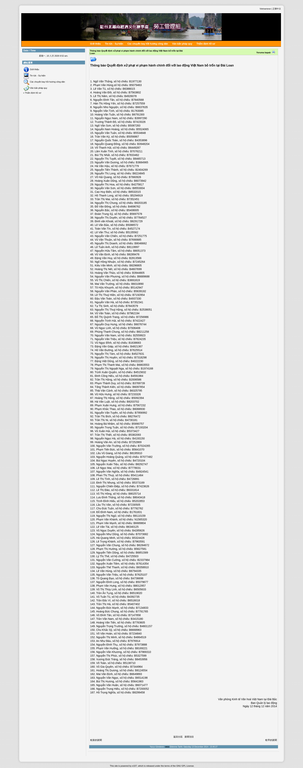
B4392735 (133, 596)
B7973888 (141, 644)
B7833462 (133, 155)
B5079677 (142, 582)
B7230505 (134, 504)
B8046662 (140, 243)
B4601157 (146, 626)
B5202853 (138, 501)
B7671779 (133, 166)
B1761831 (136, 512)
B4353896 (141, 140)
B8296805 (135, 265)
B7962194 (133, 313)
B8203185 (140, 202)
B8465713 (139, 158)
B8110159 (139, 515)
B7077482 (146, 456)
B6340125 (132, 526)
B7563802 (135, 92)
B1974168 (147, 368)
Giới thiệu (95, 43)
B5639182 (140, 291)
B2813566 (135, 258)
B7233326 (135, 394)
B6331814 (133, 490)
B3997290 (141, 118)
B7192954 (138, 294)
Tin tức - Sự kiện (114, 43)
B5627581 (140, 548)
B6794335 (135, 571)
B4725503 (132, 556)
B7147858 (134, 615)
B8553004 (138, 188)
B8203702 (133, 401)
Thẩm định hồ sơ (206, 43)
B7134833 (142, 607)
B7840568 (137, 99)
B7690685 (135, 239)
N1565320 (140, 519)
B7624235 (140, 339)
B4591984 (137, 375)
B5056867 (133, 136)
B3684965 (142, 162)
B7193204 (141, 427)
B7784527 (140, 217)
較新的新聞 (96, 740)
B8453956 (141, 659)
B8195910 (136, 453)
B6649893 (136, 674)
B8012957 (139, 585)
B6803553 (143, 364)
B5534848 (140, 132)
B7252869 (135, 442)
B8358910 (142, 567)
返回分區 (178, 736)
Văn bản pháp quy (182, 43)
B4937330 (135, 298)
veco (167, 747)
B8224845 (139, 173)
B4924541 (142, 471)
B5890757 (138, 423)
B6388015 (129, 88)
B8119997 (133, 247)
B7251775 (140, 236)
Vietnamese (265, 9)
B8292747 (141, 464)
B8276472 (134, 416)
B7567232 (139, 405)
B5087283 (134, 125)
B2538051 (146, 309)
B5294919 (136, 195)
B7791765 (142, 611)
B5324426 (138, 537)
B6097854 (138, 386)
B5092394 (138, 397)
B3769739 (139, 383)
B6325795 (136, 390)
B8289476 (133, 254)
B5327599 (140, 655)
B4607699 (135, 269)
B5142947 (137, 287)
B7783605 (139, 622)
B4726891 (133, 478)
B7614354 (142, 563)
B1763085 (137, 110)
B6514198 (141, 677)
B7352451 (133, 199)
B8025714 (134, 493)
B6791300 (138, 114)
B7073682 (142, 534)
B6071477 (141, 685)
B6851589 (142, 552)
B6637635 (141, 107)
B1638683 (135, 342)
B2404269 (141, 169)
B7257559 (139, 103)
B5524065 (142, 129)
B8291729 (136, 221)
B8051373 (139, 250)
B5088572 (132, 224)
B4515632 (140, 372)
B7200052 (143, 688)
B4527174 (134, 228)
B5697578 (136, 213)
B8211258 (143, 331)
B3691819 (134, 280)
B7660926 (135, 177)
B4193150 (138, 438)
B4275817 (137, 184)
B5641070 (138, 449)
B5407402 (134, 604)
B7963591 (139, 541)
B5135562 (132, 232)
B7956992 (141, 412)
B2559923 (139, 335)
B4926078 (130, 96)
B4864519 (140, 637)
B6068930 (139, 409)
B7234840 (135, 633)
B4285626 (138, 530)
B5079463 (135, 85)
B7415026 (139, 121)
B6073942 (140, 180)
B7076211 (136, 151)
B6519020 (136, 593)
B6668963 (135, 629)
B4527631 (138, 353)
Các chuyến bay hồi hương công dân (147, 43)
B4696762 (134, 206)
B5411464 (137, 475)
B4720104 (139, 460)
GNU (178, 766)
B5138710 (129, 663)
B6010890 (137, 283)
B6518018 (134, 600)
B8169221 (141, 648)
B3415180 (137, 618)
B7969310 (145, 651)
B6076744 (140, 324)
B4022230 (137, 361)
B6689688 (143, 276)
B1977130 (135, 81)
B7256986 (142, 317)
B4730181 (131, 420)
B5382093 (135, 434)
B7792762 (137, 508)
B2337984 (143, 559)
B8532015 (135, 191)
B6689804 (140, 523)
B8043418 (139, 497)
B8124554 (141, 670)
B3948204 (143, 144)
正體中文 (276, 9)
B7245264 (139, 261)
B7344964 (136, 666)
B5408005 (133, 210)
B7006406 (134, 328)
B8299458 (138, 692)
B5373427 (133, 431)
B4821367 (136, 346)
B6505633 (140, 589)
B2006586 (135, 379)
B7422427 (139, 320)
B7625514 (136, 350)
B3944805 (138, 272)
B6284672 (143, 545)
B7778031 (135, 467)
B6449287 (134, 147)
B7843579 (132, 305)
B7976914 (134, 640)
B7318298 (140, 357)
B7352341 (137, 302)
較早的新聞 (271, 740)
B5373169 (138, 482)
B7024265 (144, 445)
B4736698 (137, 578)
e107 (134, 766)
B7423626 (143, 486)
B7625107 (141, 574)
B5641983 (137, 681)
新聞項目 (189, 736)
